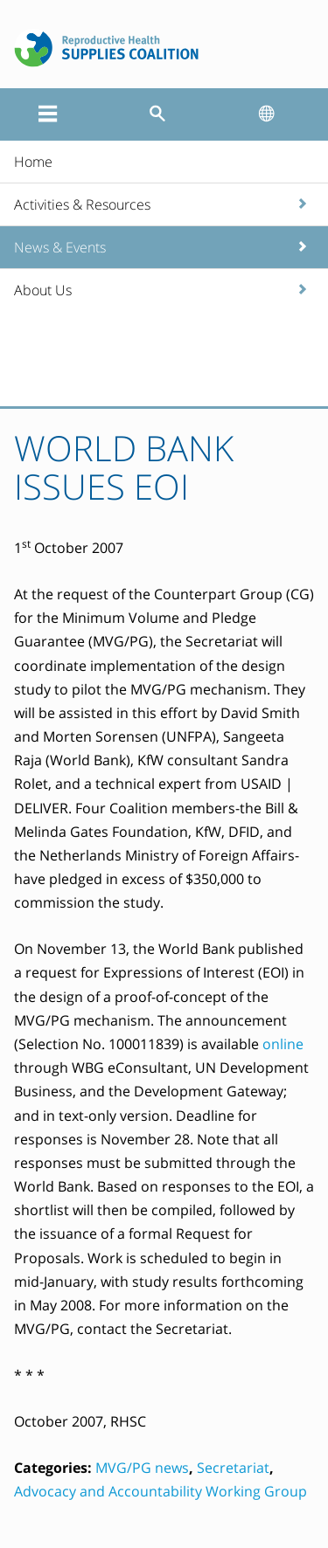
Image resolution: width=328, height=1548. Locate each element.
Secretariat (233, 1467)
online (283, 1044)
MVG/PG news (142, 1467)
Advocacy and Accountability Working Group (160, 1491)
